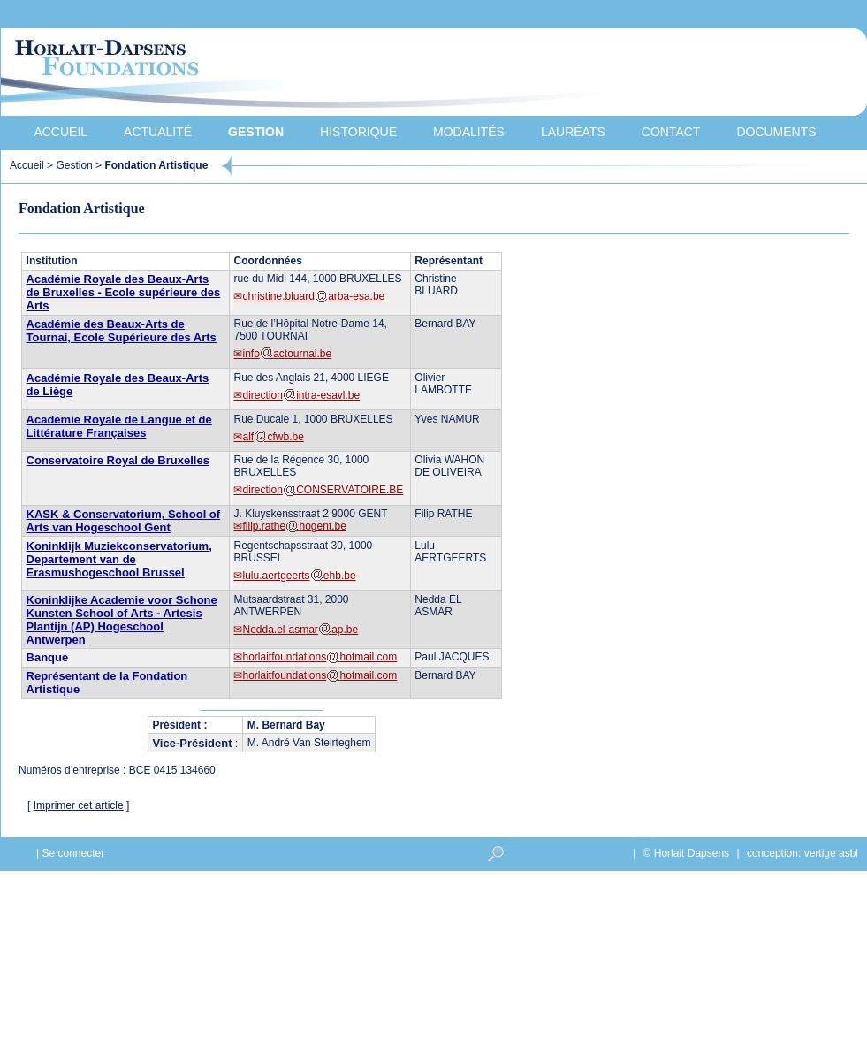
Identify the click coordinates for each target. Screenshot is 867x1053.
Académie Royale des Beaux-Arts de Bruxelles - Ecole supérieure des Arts (124, 292)
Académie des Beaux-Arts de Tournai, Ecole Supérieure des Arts (122, 330)
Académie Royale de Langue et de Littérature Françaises (119, 426)
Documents (776, 132)
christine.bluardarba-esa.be (313, 296)
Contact (671, 132)
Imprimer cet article (79, 805)
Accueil (60, 132)
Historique (358, 132)
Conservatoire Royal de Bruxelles (118, 460)
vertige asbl (831, 853)
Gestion (256, 132)
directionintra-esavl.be (301, 395)
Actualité (158, 132)
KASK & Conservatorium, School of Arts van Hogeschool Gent (124, 520)
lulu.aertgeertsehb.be (298, 575)
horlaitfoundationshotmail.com (319, 657)
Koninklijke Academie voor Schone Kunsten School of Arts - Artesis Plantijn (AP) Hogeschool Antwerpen (122, 619)
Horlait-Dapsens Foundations (318, 74)
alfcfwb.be (272, 437)
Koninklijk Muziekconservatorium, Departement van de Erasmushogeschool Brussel (119, 559)
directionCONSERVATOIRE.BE (322, 490)
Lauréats (573, 132)
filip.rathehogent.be (294, 526)
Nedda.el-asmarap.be (300, 629)
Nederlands (765, 14)
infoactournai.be (286, 353)
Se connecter (73, 853)
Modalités (469, 132)
